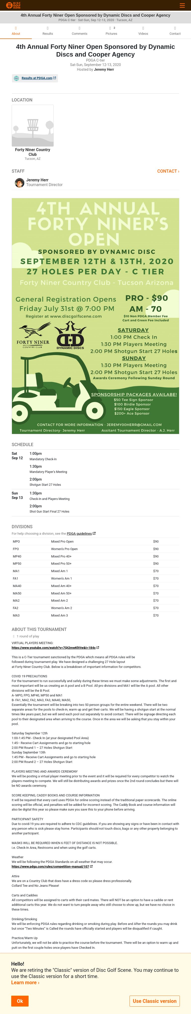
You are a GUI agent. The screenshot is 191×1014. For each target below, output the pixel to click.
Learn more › (25, 982)
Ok (19, 1001)
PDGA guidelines (79, 533)
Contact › (168, 171)
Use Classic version (155, 1001)
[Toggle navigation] (182, 5)
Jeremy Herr (104, 69)
